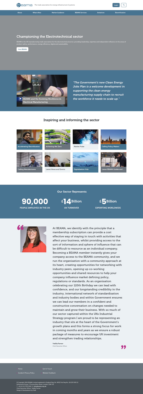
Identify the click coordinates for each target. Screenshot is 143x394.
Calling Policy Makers (110, 147)
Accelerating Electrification (29, 147)
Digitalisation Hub (81, 170)
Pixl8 (34, 390)
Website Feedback (49, 373)
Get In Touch (47, 369)
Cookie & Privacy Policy (26, 373)
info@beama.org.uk (40, 386)
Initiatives (100, 13)
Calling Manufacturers (27, 170)
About (20, 13)
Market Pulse (79, 147)
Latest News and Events (55, 170)
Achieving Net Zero (54, 147)
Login (116, 5)
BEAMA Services (81, 13)
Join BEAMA (22, 49)
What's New (37, 13)
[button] (123, 5)
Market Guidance (58, 13)
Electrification (120, 13)
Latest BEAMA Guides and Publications (117, 170)
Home (20, 369)
